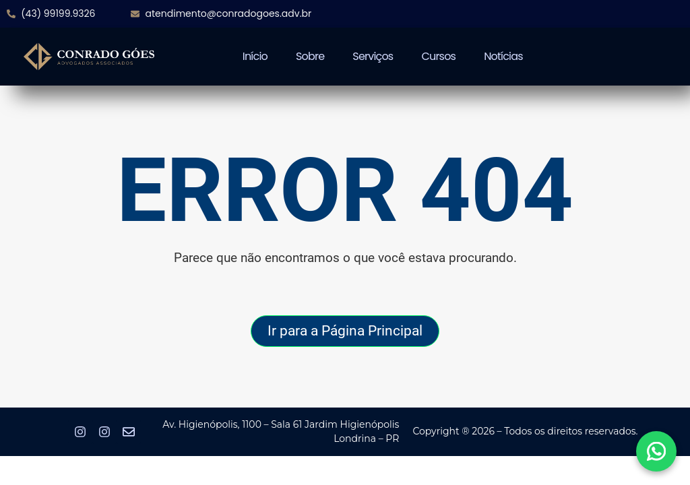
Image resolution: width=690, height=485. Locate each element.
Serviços (372, 56)
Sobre (310, 56)
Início (255, 56)
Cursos (438, 56)
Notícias (503, 56)
